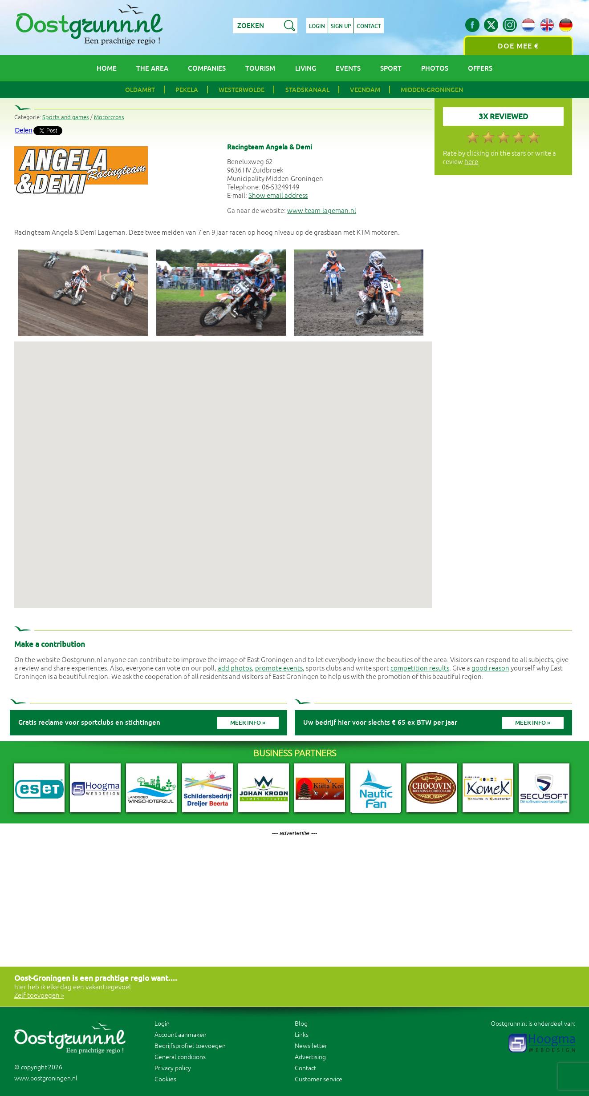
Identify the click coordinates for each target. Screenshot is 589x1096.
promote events (279, 668)
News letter (311, 1046)
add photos (235, 668)
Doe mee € (518, 46)
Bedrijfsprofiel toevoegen (190, 1046)
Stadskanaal (307, 90)
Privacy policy (172, 1068)
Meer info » (247, 723)
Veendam (365, 90)
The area (152, 68)
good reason (490, 668)
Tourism (260, 68)
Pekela (186, 90)
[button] (223, 466)
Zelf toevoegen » (39, 996)
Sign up (341, 26)
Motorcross (109, 117)
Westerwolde (241, 90)
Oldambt (140, 90)
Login (317, 26)
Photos (434, 68)
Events (348, 68)
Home (107, 68)
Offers (480, 68)
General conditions (180, 1057)
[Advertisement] (295, 898)
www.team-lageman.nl (321, 211)
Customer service (318, 1079)
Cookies (165, 1079)
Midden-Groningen (432, 90)
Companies (207, 68)
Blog (301, 1024)
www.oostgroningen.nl (45, 1078)
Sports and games (65, 117)
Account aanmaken (180, 1035)
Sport (391, 68)
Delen (23, 130)
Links (302, 1035)
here (471, 162)
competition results (419, 668)
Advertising (310, 1057)
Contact (369, 26)
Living (305, 68)
